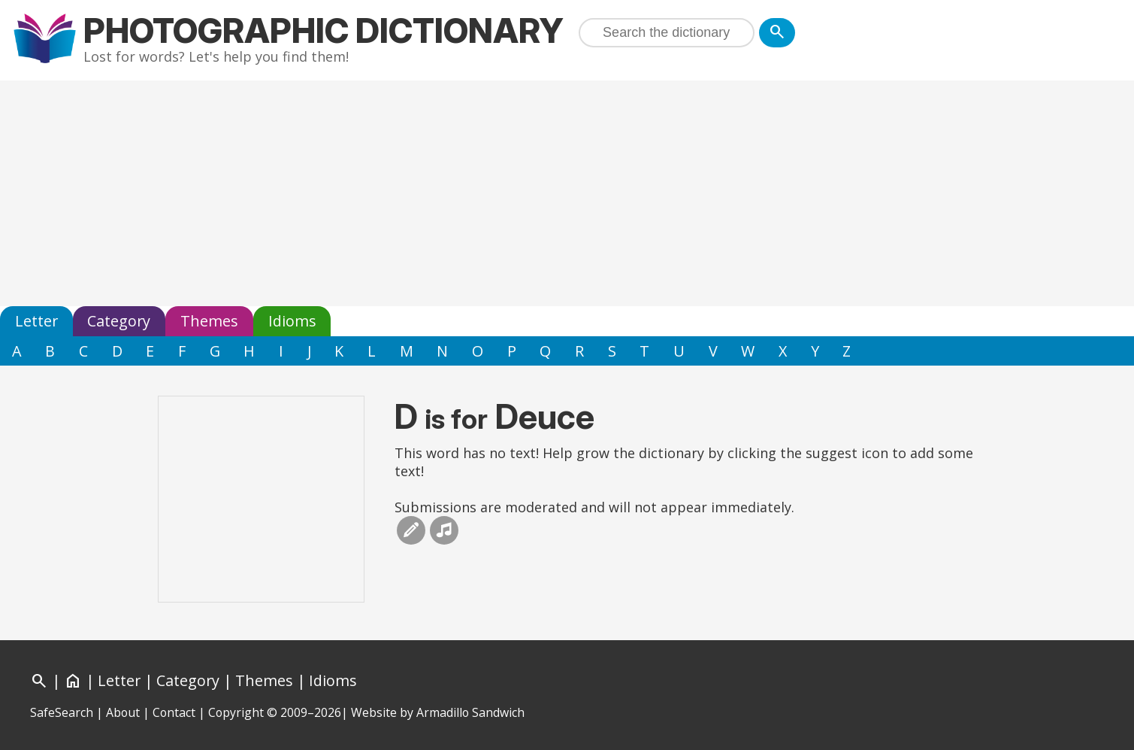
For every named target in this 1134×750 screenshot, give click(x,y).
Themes (209, 321)
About (123, 712)
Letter (36, 321)
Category (118, 321)
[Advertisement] (567, 193)
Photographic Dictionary (323, 30)
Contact (174, 712)
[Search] (777, 32)
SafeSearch (61, 712)
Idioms (292, 321)
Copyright (236, 712)
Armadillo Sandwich (470, 712)
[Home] (73, 680)
